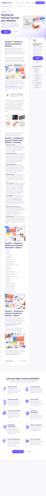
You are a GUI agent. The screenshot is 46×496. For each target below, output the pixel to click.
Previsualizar (29, 451)
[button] (27, 3)
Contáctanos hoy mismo (14, 354)
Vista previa (16, 32)
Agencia (32, 2)
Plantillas (22, 2)
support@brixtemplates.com (10, 86)
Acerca (17, 2)
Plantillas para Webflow (4, 6)
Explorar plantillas (40, 2)
